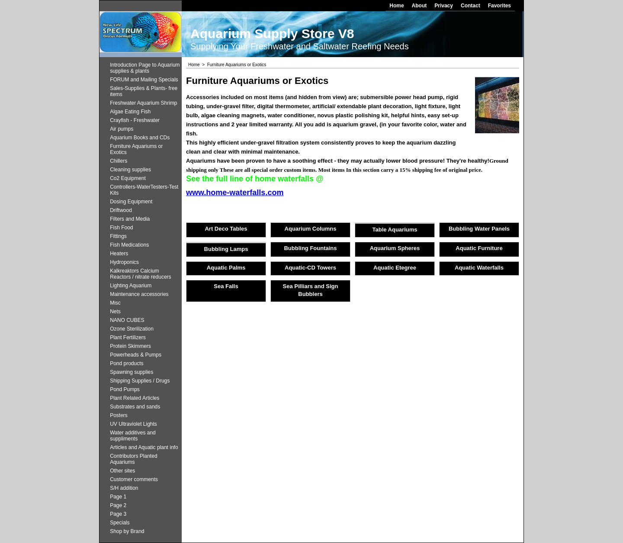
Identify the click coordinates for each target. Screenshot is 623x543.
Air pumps (121, 129)
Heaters (119, 254)
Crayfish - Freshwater (135, 120)
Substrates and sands (135, 407)
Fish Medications (129, 245)
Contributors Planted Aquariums (133, 459)
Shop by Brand (127, 531)
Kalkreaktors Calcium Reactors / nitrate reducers (140, 274)
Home (396, 6)
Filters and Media (130, 219)
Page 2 (118, 505)
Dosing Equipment (131, 202)
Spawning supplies (131, 372)
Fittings (118, 236)
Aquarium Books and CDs (140, 138)
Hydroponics (124, 262)
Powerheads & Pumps (135, 355)
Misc (115, 303)
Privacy (443, 6)
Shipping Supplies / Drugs (140, 381)
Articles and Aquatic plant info (144, 447)
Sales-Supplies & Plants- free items (143, 91)
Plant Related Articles (134, 398)
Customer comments (134, 479)
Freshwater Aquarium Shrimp (143, 103)
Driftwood (121, 210)
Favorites (499, 6)
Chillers (118, 161)
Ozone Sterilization (132, 329)
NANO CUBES (127, 320)
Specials (119, 523)
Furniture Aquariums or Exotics (136, 149)
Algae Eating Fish (130, 112)
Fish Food (121, 228)
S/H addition (124, 488)
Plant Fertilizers (128, 337)
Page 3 (118, 514)
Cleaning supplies (130, 170)
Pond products (126, 363)
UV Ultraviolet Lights (133, 424)
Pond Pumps (125, 389)
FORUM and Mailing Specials (144, 80)
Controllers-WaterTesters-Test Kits (144, 190)
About (419, 6)
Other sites (122, 471)
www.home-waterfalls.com (234, 192)
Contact (470, 6)
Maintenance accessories (139, 294)
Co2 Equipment (128, 178)
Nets (115, 311)
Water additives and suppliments (133, 436)
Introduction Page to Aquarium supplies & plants (145, 68)
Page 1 (118, 497)
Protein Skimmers (130, 346)
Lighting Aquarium (130, 286)
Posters (119, 415)
